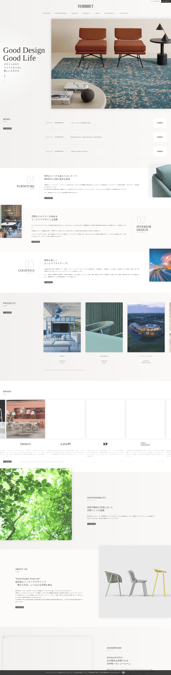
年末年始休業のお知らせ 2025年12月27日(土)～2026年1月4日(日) (86, 137)
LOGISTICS (74, 13)
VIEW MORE (8, 128)
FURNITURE (46, 13)
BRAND (97, 13)
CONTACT (167, 1)
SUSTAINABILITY (110, 13)
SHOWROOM (156, 1)
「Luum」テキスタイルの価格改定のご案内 (80, 122)
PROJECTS (86, 13)
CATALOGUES (124, 13)
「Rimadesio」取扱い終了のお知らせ (79, 151)
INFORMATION (59, 122)
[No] (169, 672)
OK (123, 672)
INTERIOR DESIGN (61, 13)
